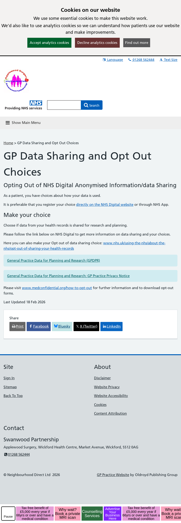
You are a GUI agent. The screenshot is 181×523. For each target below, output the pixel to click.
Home (8, 143)
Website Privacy (107, 387)
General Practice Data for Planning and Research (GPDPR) (53, 260)
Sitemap (10, 387)
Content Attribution (110, 413)
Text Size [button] (168, 60)
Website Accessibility (111, 395)
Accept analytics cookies (49, 42)
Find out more (136, 42)
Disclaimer (102, 378)
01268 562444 (141, 60)
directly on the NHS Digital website (104, 204)
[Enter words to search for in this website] (64, 105)
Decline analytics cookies (97, 42)
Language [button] (112, 60)
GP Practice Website (113, 474)
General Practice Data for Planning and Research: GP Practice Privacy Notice (68, 276)
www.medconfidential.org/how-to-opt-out (57, 288)
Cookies (100, 404)
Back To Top (13, 395)
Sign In (9, 378)
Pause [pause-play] (8, 516)
